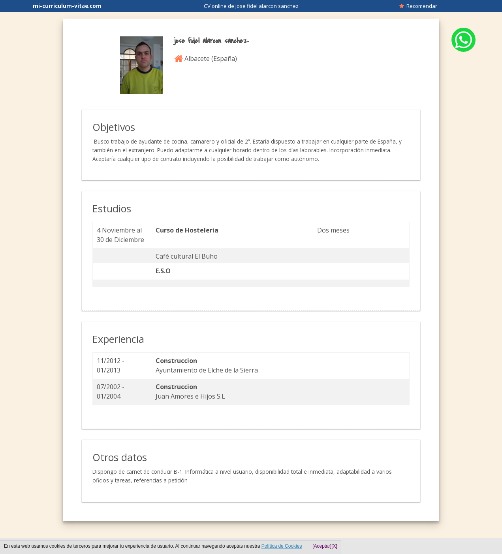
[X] (334, 546)
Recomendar (418, 5)
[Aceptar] (321, 546)
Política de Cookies (281, 546)
